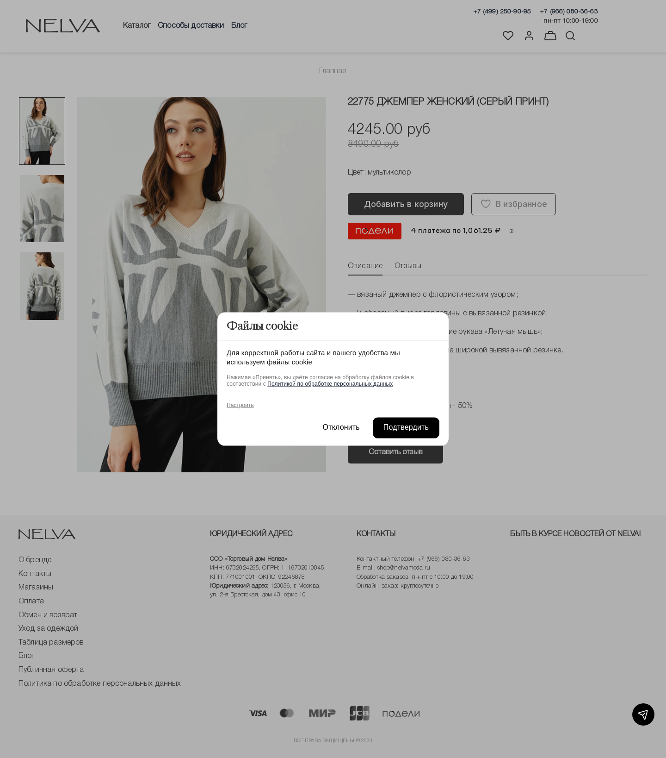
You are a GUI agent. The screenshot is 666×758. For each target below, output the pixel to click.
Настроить (240, 405)
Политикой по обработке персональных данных (330, 384)
